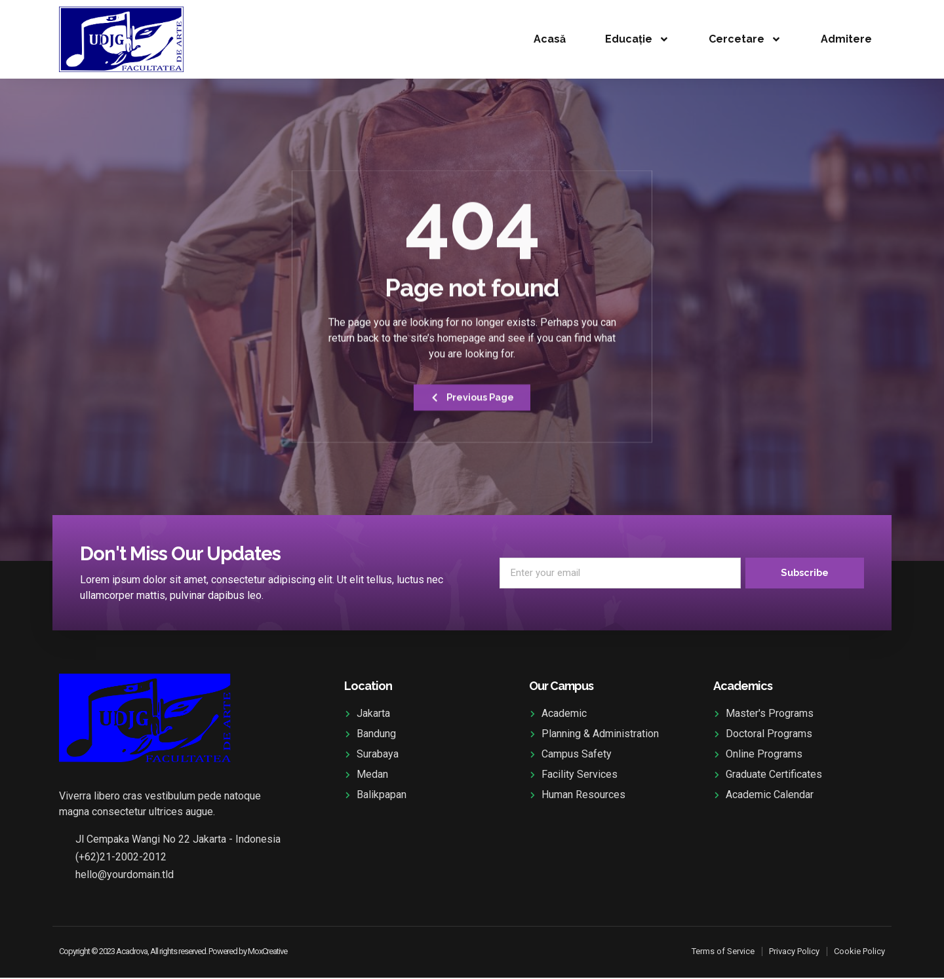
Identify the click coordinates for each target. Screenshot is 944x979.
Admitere (846, 39)
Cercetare (745, 39)
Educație (637, 39)
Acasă (550, 39)
